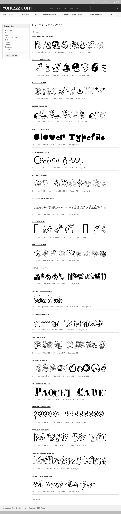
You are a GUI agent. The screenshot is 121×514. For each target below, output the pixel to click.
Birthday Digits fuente (41, 60)
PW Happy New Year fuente (42, 476)
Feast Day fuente (38, 222)
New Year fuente (38, 337)
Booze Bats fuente (39, 106)
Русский (108, 2)
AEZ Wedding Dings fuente (42, 36)
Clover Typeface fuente (41, 129)
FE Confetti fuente (39, 175)
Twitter (43, 508)
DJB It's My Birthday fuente (43, 198)
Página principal (9, 14)
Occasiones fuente (39, 360)
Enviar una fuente (97, 14)
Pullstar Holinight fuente (43, 453)
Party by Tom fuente (40, 430)
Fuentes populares (29, 14)
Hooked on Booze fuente (42, 291)
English (93, 2)
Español (115, 2)
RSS (38, 508)
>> (39, 32)
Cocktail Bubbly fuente (41, 152)
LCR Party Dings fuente (41, 314)
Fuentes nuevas (49, 14)
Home (26, 508)
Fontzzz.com (17, 7)
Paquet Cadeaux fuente (41, 384)
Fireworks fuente (39, 245)
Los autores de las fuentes (72, 14)
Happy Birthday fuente (41, 268)
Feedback (32, 508)
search (117, 8)
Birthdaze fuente (39, 83)
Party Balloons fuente (41, 407)
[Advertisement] (16, 75)
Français (100, 2)
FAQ (111, 14)
